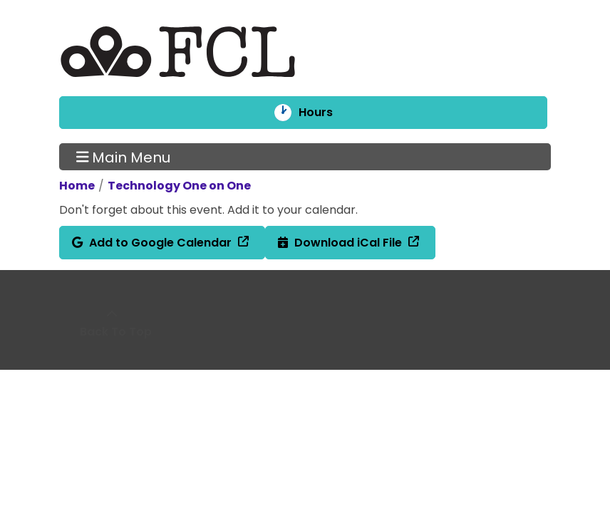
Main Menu (123, 157)
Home (77, 185)
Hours (325, 112)
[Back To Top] (112, 323)
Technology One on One (179, 185)
